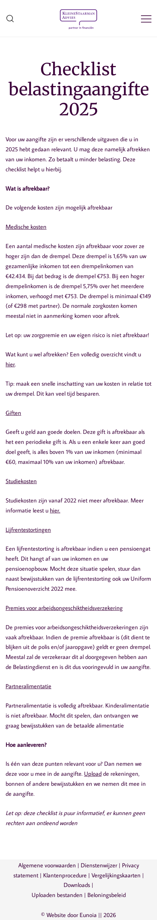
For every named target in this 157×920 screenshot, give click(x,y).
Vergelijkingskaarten (116, 875)
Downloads (77, 884)
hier (10, 364)
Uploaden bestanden (57, 894)
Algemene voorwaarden (47, 865)
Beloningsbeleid (106, 894)
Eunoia (88, 915)
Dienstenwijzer (99, 865)
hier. (55, 510)
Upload (93, 773)
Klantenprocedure (65, 875)
